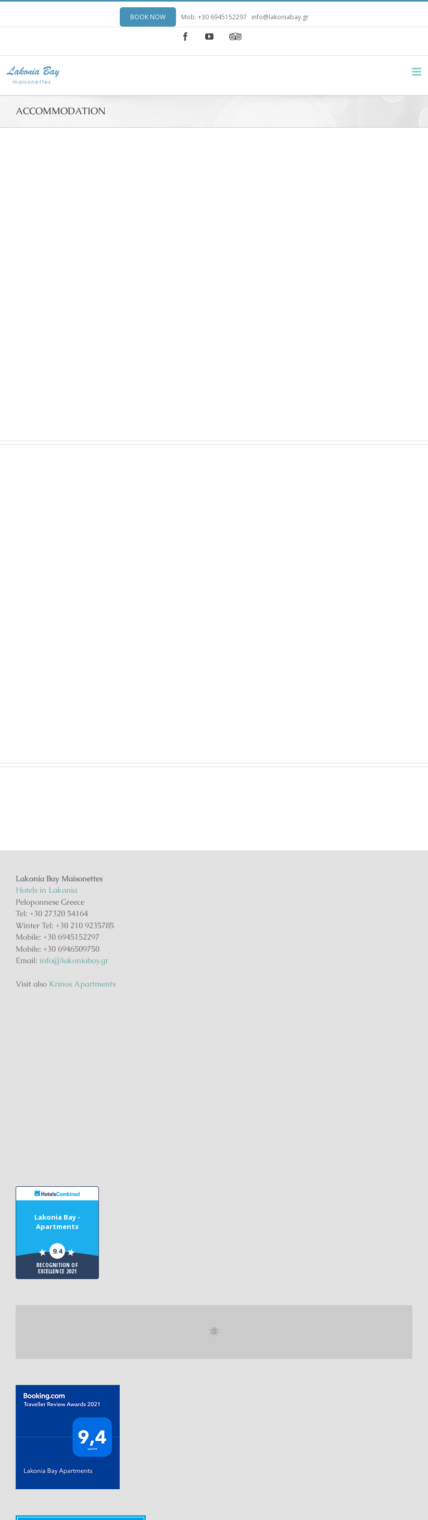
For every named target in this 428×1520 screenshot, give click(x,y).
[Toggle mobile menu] (417, 71)
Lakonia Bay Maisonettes (80, 1435)
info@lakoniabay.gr (280, 17)
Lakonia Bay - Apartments (57, 1089)
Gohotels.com (101, 1460)
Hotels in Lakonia (46, 890)
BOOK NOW (148, 17)
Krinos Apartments (82, 984)
